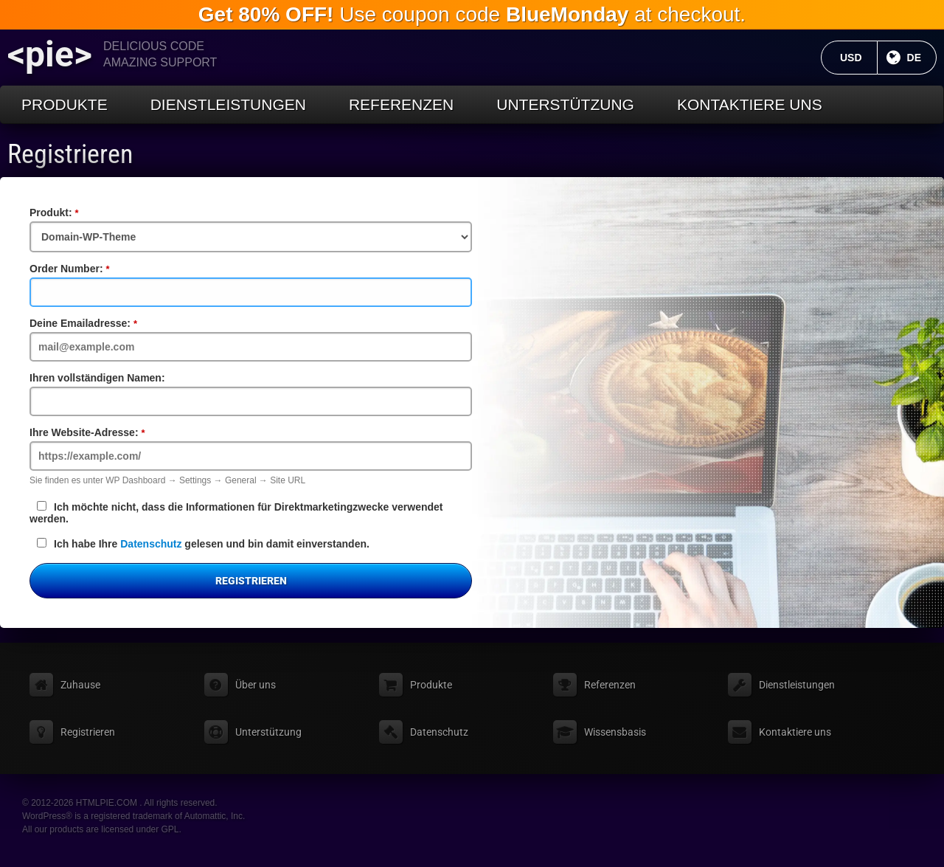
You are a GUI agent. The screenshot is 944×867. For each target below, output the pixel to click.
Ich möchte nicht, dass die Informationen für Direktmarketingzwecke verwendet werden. (236, 513)
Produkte (64, 104)
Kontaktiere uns (749, 104)
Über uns (255, 685)
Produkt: (79, 212)
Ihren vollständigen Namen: (97, 378)
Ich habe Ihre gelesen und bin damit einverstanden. (203, 544)
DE (922, 57)
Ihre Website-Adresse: (112, 432)
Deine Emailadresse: (108, 323)
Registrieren (70, 154)
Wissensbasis (615, 732)
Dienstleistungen (228, 104)
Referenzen (401, 104)
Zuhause (80, 685)
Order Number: (94, 268)
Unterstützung (565, 104)
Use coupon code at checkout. (472, 14)
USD (859, 57)
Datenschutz (150, 544)
